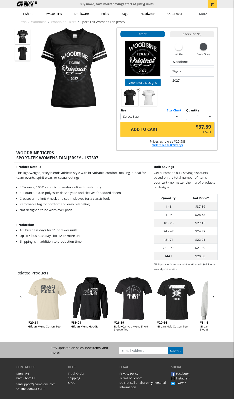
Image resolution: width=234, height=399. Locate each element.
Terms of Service (131, 378)
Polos (105, 14)
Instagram (180, 378)
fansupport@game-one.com (36, 384)
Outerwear (174, 14)
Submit (175, 350)
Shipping (74, 378)
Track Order (76, 374)
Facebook (180, 374)
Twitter (178, 383)
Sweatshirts (54, 14)
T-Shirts (28, 14)
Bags (125, 14)
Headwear (148, 14)
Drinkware (81, 14)
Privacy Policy (128, 374)
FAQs (71, 383)
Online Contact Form (30, 389)
